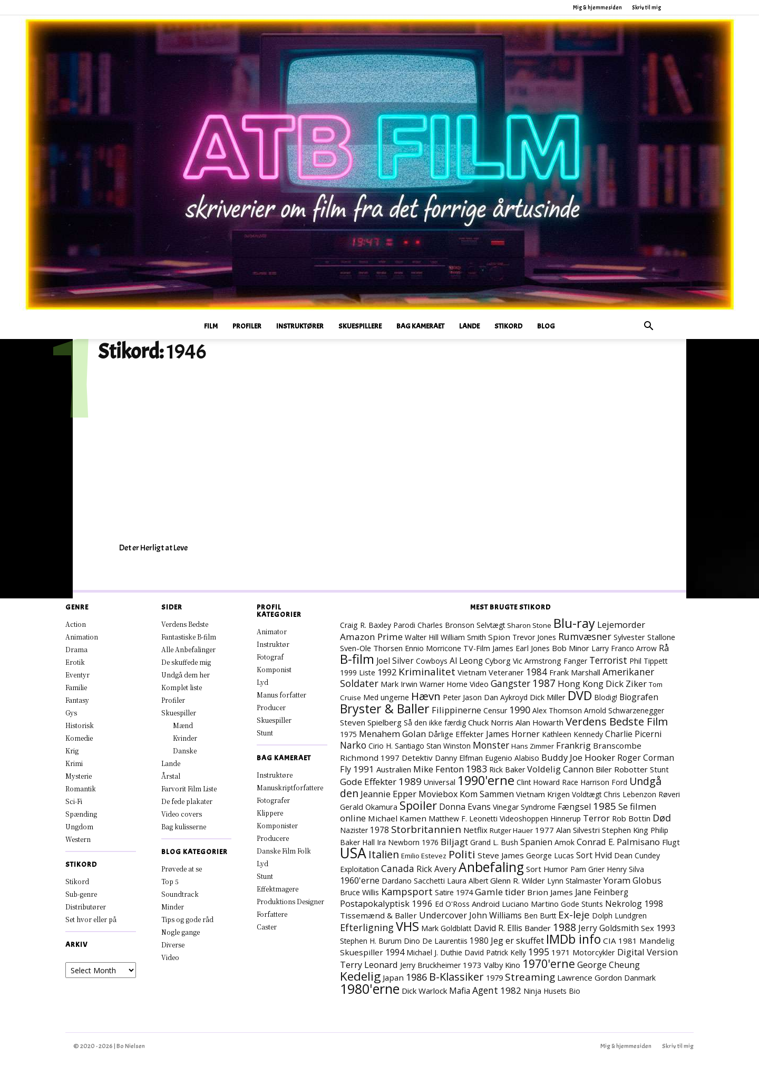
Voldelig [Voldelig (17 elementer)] (544, 769)
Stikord (508, 326)
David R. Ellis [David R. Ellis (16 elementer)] (498, 928)
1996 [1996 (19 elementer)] (422, 903)
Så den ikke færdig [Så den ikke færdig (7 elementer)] (435, 723)
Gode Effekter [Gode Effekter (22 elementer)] (368, 782)
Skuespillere (360, 326)
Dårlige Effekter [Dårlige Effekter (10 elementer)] (456, 734)
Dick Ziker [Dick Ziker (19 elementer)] (626, 683)
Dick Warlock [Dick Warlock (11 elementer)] (424, 990)
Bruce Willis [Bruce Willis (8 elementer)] (359, 892)
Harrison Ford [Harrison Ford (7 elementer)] (603, 782)
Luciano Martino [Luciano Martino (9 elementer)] (530, 904)
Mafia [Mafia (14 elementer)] (459, 990)
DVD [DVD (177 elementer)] (580, 695)
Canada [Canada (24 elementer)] (397, 868)
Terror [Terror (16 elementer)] (596, 818)
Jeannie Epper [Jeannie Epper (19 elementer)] (388, 794)
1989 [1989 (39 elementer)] (410, 781)
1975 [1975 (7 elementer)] (348, 734)
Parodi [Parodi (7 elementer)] (404, 625)
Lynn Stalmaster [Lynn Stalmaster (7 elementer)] (574, 881)
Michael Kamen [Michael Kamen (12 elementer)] (397, 818)
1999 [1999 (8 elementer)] (348, 672)
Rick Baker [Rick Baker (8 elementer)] (507, 769)
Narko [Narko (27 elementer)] (353, 745)
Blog (546, 326)
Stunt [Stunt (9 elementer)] (659, 769)
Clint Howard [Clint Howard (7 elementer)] (538, 782)
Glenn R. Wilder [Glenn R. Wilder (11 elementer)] (517, 880)
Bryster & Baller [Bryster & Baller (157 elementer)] (385, 708)
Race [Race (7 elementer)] (570, 782)
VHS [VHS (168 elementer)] (407, 926)
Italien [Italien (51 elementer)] (383, 854)
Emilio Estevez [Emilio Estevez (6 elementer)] (423, 855)
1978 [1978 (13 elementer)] (379, 830)
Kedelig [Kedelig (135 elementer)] (360, 976)
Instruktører (300, 326)
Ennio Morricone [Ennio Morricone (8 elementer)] (433, 648)
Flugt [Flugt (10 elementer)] (671, 842)
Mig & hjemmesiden (597, 7)
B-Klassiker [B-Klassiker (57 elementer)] (456, 977)
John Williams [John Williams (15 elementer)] (495, 915)
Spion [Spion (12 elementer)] (499, 637)
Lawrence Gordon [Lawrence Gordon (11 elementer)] (589, 977)
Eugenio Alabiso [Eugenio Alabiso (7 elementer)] (512, 758)
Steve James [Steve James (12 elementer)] (501, 855)
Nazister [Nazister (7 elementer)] (354, 830)
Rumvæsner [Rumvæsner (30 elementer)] (584, 636)
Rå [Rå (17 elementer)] (664, 648)
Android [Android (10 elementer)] (486, 903)
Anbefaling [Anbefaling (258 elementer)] (491, 867)
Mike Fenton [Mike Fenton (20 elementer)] (438, 769)
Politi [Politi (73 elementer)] (462, 854)
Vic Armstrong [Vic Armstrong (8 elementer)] (537, 661)
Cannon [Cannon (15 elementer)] (578, 769)
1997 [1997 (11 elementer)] (390, 757)
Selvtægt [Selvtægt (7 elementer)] (490, 625)
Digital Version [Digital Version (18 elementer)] (647, 952)
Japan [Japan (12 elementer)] (393, 977)
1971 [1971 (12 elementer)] (560, 952)
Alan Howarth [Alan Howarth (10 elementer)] (539, 722)
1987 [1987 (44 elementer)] (544, 683)
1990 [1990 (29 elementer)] (519, 709)
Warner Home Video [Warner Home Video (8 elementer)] (454, 684)
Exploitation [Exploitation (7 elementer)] (359, 869)
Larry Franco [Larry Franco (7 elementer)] (612, 648)
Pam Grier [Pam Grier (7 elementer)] (587, 869)
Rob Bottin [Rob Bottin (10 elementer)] (631, 818)
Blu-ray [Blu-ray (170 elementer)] (574, 623)
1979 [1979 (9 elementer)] (494, 978)
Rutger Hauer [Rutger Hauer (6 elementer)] (511, 830)
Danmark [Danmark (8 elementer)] (640, 978)
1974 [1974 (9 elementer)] (464, 892)
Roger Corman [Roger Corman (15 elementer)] (645, 757)
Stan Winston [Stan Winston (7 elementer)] (448, 746)
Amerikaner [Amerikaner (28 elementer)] (628, 671)
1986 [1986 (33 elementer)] (416, 976)
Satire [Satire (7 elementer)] (444, 892)
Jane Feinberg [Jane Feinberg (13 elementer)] (601, 892)
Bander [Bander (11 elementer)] (537, 928)
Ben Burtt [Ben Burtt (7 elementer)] (540, 916)
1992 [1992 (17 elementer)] (386, 672)
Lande (469, 326)
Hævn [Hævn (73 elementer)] (426, 696)
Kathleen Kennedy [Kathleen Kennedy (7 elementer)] (572, 734)
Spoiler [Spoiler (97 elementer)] (418, 805)
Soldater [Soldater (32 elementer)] (359, 683)
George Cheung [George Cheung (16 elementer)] (608, 965)
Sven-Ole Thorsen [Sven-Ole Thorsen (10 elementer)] (371, 648)
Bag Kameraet (420, 326)
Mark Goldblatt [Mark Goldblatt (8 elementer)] (446, 928)
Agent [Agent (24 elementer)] (485, 990)
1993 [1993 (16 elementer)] (665, 928)
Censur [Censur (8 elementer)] (495, 710)
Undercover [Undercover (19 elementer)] (443, 915)
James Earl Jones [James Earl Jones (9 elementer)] (521, 648)
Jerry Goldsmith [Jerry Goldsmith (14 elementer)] (608, 928)
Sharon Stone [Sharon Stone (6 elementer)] (529, 625)
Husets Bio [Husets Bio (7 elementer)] (561, 991)
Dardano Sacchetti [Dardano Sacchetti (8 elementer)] (413, 881)
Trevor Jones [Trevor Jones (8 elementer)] (534, 637)
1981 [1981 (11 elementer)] (627, 940)
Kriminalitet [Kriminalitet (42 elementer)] (426, 672)
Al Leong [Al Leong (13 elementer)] (466, 660)
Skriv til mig (646, 7)
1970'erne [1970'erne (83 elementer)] (548, 963)
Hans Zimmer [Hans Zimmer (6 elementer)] (532, 746)
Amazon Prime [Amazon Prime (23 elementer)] (371, 637)
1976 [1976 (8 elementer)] (430, 842)
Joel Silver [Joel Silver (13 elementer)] (395, 660)
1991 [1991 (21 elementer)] (363, 769)
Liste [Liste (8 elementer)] (367, 672)
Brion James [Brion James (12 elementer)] (550, 892)
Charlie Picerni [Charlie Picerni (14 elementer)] (633, 734)
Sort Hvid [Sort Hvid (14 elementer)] (594, 855)
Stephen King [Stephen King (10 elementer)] (625, 830)
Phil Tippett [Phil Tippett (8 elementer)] (648, 661)
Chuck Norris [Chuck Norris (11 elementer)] (490, 722)
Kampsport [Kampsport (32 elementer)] (407, 891)
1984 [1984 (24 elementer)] (536, 671)
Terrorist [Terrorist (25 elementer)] (608, 660)
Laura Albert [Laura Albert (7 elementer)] (467, 881)
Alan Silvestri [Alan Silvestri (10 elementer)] (578, 830)
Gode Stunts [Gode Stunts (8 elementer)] (582, 904)
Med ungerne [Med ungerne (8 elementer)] (386, 697)
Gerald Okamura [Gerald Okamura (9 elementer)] (368, 807)
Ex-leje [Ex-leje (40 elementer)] (574, 915)
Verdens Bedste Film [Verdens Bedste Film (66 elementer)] (617, 721)
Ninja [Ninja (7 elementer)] (532, 991)
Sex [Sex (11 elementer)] (647, 928)
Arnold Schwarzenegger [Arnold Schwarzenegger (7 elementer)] (624, 710)
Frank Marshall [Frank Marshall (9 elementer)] (574, 672)
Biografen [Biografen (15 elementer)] (638, 697)
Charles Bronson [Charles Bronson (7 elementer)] (445, 625)
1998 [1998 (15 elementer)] (653, 903)
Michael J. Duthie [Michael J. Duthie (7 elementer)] (434, 952)
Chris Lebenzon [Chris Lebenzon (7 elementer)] (630, 794)
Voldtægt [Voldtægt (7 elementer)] (586, 794)
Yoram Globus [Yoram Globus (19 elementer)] (632, 880)
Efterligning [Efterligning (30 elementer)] (367, 927)
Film (211, 326)
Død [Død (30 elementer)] (662, 817)
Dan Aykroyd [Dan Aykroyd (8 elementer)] (506, 697)
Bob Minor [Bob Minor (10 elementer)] (570, 648)
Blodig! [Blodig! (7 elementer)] (605, 697)
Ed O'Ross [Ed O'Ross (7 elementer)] (452, 904)
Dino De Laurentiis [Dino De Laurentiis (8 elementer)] (436, 941)
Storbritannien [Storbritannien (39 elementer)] (426, 829)
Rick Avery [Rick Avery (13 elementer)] (436, 869)
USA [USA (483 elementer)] (353, 853)
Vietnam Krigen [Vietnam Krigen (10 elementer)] (543, 794)
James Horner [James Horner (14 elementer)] (513, 734)
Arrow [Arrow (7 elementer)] (646, 648)
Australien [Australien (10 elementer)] (393, 769)
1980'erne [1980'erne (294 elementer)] (370, 988)
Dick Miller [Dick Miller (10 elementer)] (548, 697)
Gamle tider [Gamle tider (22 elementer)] (500, 892)
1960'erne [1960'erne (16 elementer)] (360, 880)
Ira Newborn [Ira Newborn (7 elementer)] (398, 842)
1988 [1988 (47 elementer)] (564, 927)
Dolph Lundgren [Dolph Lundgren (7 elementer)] (619, 916)
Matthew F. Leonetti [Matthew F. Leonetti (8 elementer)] (463, 818)
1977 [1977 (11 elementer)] (544, 830)
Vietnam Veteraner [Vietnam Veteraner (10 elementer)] (491, 672)
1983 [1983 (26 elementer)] (476, 768)
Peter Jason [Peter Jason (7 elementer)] (462, 697)
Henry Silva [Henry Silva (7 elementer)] (625, 869)
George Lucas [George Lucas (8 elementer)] (550, 855)
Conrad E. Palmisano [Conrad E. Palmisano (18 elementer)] (618, 842)
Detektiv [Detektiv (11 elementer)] (417, 757)
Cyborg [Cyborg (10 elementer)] (498, 660)
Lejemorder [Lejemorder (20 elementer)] (621, 624)
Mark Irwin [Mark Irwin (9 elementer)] (399, 684)
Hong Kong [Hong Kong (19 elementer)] (581, 683)
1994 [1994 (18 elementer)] (394, 952)
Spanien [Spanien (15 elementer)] (536, 842)
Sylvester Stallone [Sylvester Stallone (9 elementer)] (644, 637)
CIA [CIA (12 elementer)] (609, 940)
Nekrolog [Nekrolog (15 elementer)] (623, 903)
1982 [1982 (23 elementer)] (510, 990)
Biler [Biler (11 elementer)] (604, 769)
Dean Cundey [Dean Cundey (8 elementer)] (637, 855)
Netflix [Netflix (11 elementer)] (475, 830)
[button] (648, 327)
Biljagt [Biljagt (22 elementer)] (454, 842)
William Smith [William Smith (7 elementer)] (463, 637)
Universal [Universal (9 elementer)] (439, 782)
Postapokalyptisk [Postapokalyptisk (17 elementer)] (375, 903)
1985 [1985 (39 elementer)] (604, 806)
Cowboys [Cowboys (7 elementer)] (431, 661)
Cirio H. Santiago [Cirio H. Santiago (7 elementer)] (396, 746)
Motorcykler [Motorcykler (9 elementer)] (593, 952)
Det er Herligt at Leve (153, 548)
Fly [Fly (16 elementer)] (345, 769)
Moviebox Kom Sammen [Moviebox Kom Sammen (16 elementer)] (466, 794)
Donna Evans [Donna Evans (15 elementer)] (465, 806)
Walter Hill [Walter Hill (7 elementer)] (422, 637)
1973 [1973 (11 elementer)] (472, 965)
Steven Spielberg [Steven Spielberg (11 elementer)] (371, 722)
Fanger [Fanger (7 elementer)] (575, 661)
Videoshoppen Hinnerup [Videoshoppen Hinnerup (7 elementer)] (540, 818)
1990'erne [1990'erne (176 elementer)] (486, 780)
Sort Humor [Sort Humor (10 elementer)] (547, 869)
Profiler (246, 326)
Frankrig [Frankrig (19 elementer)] (573, 745)
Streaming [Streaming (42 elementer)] (530, 977)
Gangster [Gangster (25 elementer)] (510, 683)
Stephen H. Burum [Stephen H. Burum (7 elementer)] (371, 941)
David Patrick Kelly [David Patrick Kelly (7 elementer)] (495, 952)
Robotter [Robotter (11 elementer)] (631, 769)
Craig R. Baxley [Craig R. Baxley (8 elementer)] (365, 625)
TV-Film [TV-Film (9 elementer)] (476, 648)
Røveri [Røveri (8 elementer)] (669, 794)
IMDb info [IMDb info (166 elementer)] (573, 939)
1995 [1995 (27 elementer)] (538, 951)
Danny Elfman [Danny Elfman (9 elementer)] (459, 758)
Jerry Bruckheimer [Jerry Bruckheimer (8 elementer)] (430, 965)
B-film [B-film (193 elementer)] (357, 659)
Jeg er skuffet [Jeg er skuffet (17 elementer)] (517, 940)
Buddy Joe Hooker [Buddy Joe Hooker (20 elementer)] (578, 757)
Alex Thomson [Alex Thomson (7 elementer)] (557, 710)
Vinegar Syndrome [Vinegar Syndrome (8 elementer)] (524, 807)
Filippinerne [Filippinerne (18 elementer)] (456, 710)
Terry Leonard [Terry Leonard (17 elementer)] (369, 965)
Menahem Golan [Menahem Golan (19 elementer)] (392, 734)
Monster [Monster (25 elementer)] (491, 745)
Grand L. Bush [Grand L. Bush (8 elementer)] (494, 842)
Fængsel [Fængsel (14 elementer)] (574, 806)
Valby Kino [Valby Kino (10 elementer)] (502, 965)
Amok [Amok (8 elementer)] (564, 842)
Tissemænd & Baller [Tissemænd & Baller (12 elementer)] (378, 915)
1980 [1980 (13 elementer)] (479, 940)
